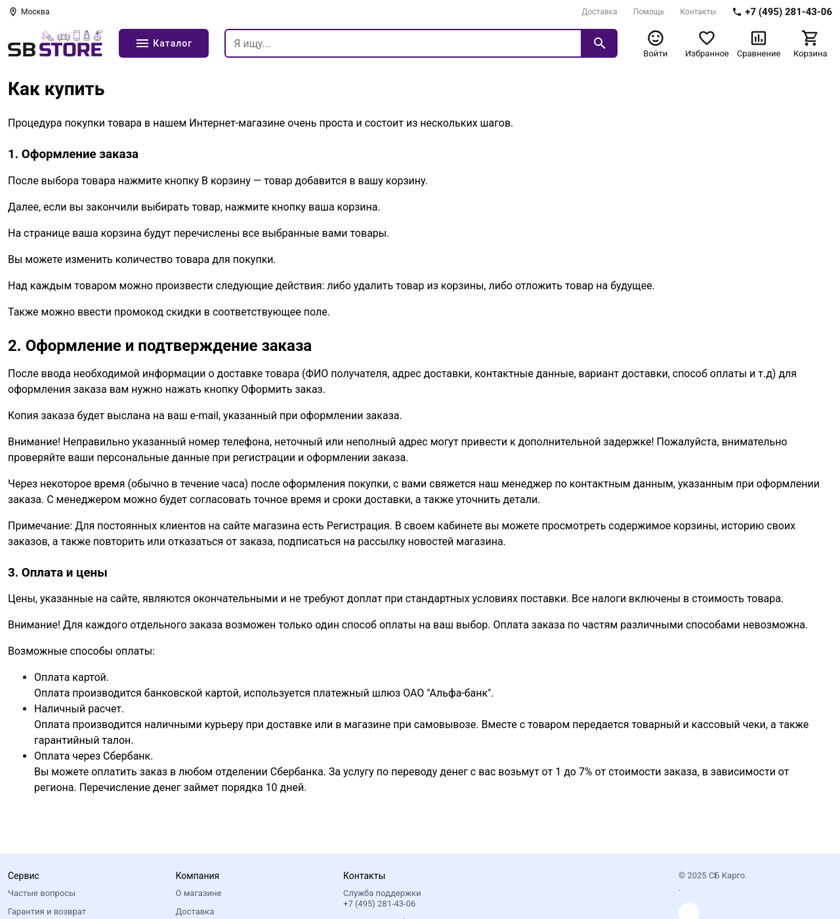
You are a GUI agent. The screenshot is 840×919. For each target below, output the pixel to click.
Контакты (698, 11)
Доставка (599, 11)
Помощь (649, 11)
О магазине (199, 893)
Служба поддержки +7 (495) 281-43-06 (382, 898)
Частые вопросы (41, 893)
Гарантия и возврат (47, 911)
